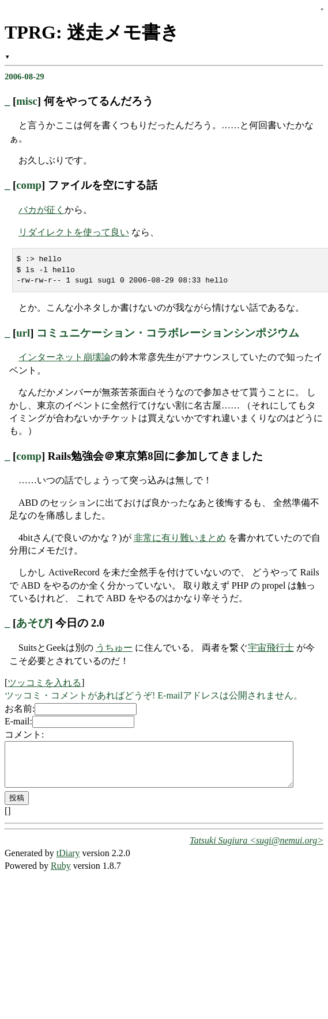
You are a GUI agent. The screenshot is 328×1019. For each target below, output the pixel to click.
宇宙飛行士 (271, 647)
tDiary (68, 862)
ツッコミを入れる (44, 683)
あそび (32, 623)
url (23, 333)
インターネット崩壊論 (64, 357)
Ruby (61, 874)
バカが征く (41, 210)
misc (26, 101)
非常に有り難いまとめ (180, 538)
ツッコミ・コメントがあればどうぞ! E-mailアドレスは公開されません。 (154, 695)
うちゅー (114, 647)
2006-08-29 (24, 76)
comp (29, 185)
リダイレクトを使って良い (73, 232)
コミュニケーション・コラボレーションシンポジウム (167, 333)
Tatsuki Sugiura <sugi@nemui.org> (256, 849)
